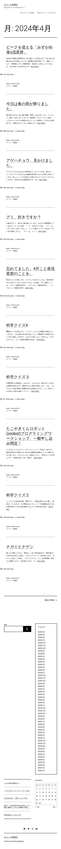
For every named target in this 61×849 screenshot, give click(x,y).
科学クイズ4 (17, 325)
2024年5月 (41, 694)
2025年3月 (41, 667)
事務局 (15, 86)
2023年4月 (41, 729)
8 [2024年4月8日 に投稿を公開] (36, 792)
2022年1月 (41, 770)
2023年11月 (42, 710)
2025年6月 (41, 659)
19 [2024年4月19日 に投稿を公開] (49, 796)
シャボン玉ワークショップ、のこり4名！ (17, 791)
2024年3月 (41, 700)
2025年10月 (42, 648)
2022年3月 (41, 765)
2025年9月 (41, 651)
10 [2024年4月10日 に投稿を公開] (43, 792)
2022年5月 (41, 759)
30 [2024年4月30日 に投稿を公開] (40, 803)
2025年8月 (41, 653)
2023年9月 (41, 716)
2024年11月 (42, 678)
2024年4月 (41, 697)
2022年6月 (41, 757)
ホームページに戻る (27, 13)
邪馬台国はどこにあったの (12, 815)
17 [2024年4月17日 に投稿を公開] (43, 796)
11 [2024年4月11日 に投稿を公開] (46, 792)
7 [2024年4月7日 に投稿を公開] (55, 789)
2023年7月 (41, 721)
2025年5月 (41, 661)
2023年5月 (41, 727)
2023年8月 (41, 719)
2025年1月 (41, 672)
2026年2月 (41, 637)
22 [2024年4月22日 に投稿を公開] (37, 799)
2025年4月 (41, 664)
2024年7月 (41, 689)
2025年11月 (42, 645)
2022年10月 (42, 746)
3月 (37, 807)
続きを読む (35, 66)
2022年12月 (42, 740)
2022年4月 (41, 762)
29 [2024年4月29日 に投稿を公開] (37, 803)
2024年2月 (41, 702)
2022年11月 (42, 743)
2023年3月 (41, 732)
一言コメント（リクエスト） (46, 13)
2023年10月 (42, 713)
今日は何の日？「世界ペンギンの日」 (16, 798)
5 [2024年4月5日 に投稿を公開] (49, 789)
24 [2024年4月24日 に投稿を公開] (43, 799)
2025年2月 (41, 670)
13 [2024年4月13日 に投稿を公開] (52, 792)
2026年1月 (41, 640)
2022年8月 (41, 751)
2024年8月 (41, 686)
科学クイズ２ (17, 495)
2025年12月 (42, 642)
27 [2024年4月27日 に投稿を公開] (52, 799)
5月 (55, 807)
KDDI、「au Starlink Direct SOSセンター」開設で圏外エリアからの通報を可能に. (17, 806)
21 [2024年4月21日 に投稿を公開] (55, 796)
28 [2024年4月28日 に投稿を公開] (55, 799)
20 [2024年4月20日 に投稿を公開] (52, 796)
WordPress (20, 841)
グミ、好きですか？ (23, 217)
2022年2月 (41, 767)
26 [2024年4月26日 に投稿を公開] (49, 799)
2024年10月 (42, 680)
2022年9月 (41, 748)
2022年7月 (41, 754)
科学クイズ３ (17, 377)
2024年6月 (41, 691)
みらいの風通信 (11, 5)
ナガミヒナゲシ (20, 546)
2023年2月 (41, 735)
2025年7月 (41, 656)
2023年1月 (41, 738)
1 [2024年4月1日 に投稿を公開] (36, 789)
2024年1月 (41, 705)
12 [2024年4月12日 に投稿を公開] (49, 792)
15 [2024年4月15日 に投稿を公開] (37, 796)
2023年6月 (41, 724)
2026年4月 (41, 632)
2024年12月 (42, 675)
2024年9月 (41, 683)
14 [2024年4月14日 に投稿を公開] (55, 792)
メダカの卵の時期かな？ (12, 783)
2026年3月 (41, 634)
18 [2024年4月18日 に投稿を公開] (46, 796)
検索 (5, 624)
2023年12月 (42, 708)
